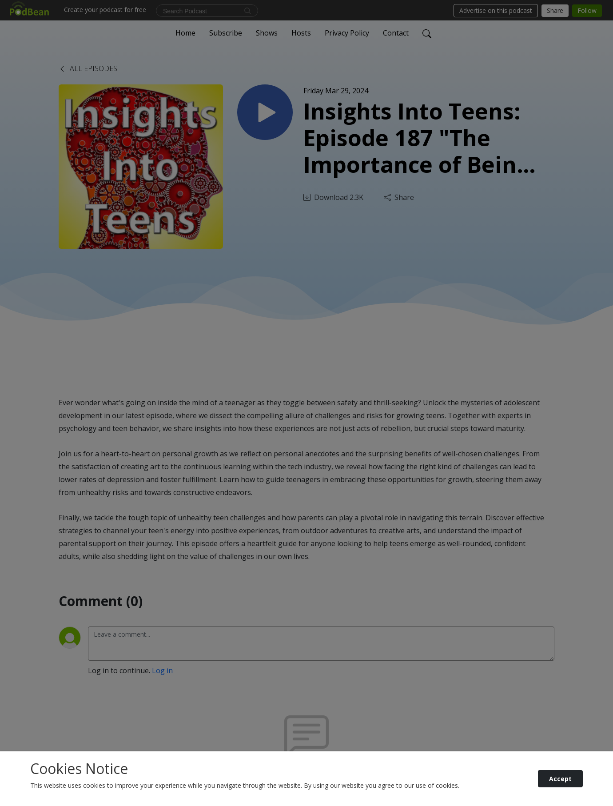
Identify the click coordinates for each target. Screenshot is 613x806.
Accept (560, 778)
